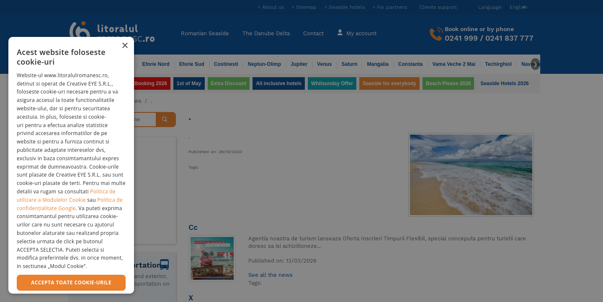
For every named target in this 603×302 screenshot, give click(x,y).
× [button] (124, 46)
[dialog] (71, 165)
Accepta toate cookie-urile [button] (71, 282)
